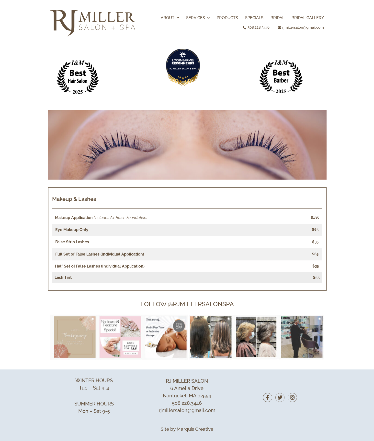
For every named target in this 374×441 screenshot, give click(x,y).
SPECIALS (254, 18)
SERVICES (198, 18)
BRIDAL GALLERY (308, 18)
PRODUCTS (227, 18)
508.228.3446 (187, 403)
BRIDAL (277, 18)
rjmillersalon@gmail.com (187, 410)
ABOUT (170, 18)
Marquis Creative (195, 429)
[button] (170, 18)
